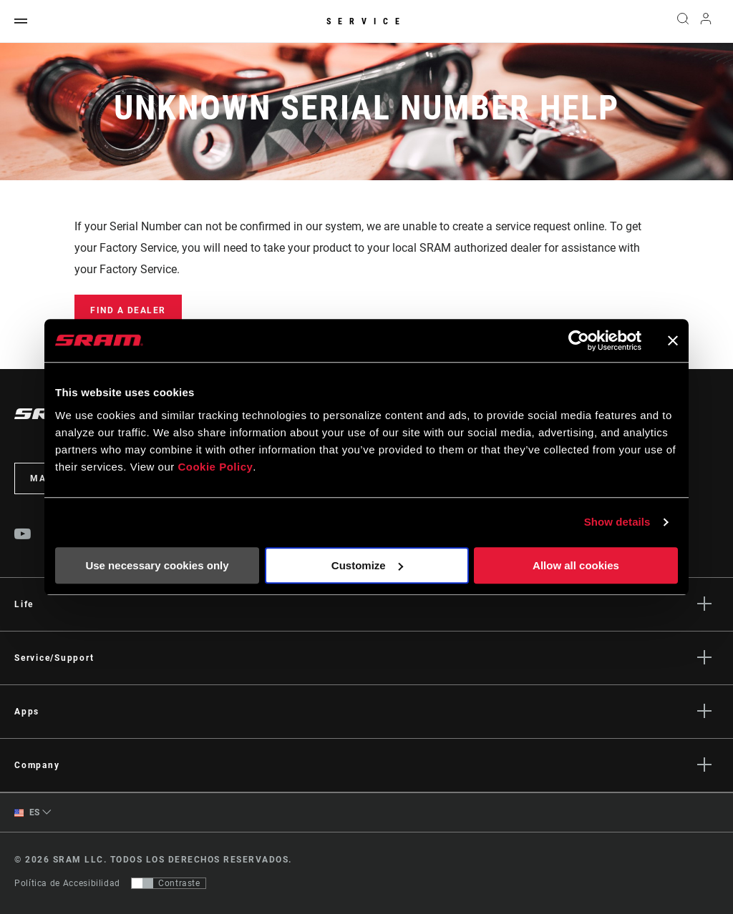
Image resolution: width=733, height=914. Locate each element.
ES (27, 812)
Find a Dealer (128, 310)
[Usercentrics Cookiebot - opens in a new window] (578, 340)
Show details (617, 522)
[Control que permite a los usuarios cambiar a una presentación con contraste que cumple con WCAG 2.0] (168, 883)
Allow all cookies (576, 565)
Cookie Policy (215, 467)
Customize (367, 565)
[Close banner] (673, 340)
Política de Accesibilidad (67, 883)
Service (366, 21)
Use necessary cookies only (156, 565)
